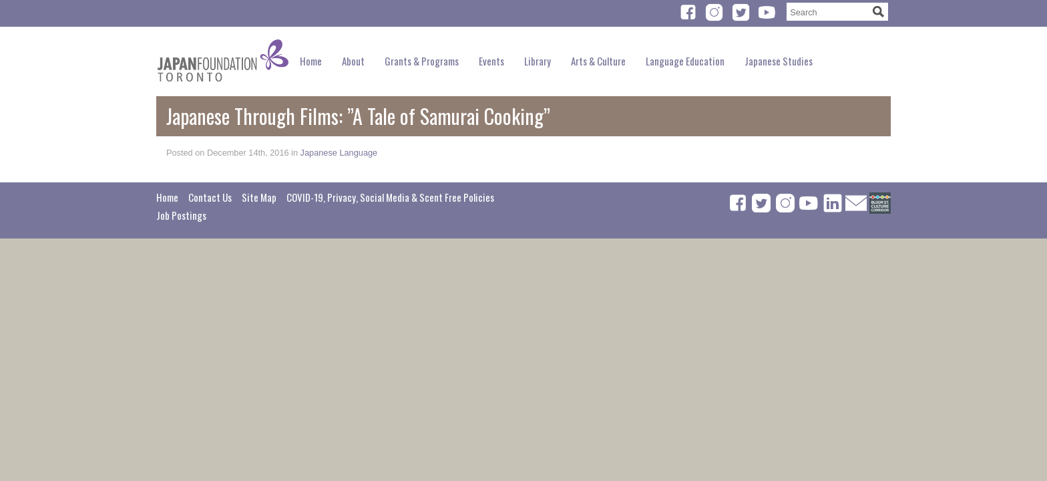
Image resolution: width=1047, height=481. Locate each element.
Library (537, 60)
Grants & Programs (422, 60)
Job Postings (181, 215)
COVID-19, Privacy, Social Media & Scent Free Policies (390, 197)
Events (491, 60)
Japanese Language (339, 153)
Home (311, 60)
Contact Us (210, 197)
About (353, 60)
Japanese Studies (779, 60)
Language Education (685, 60)
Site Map (259, 197)
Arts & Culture (598, 60)
